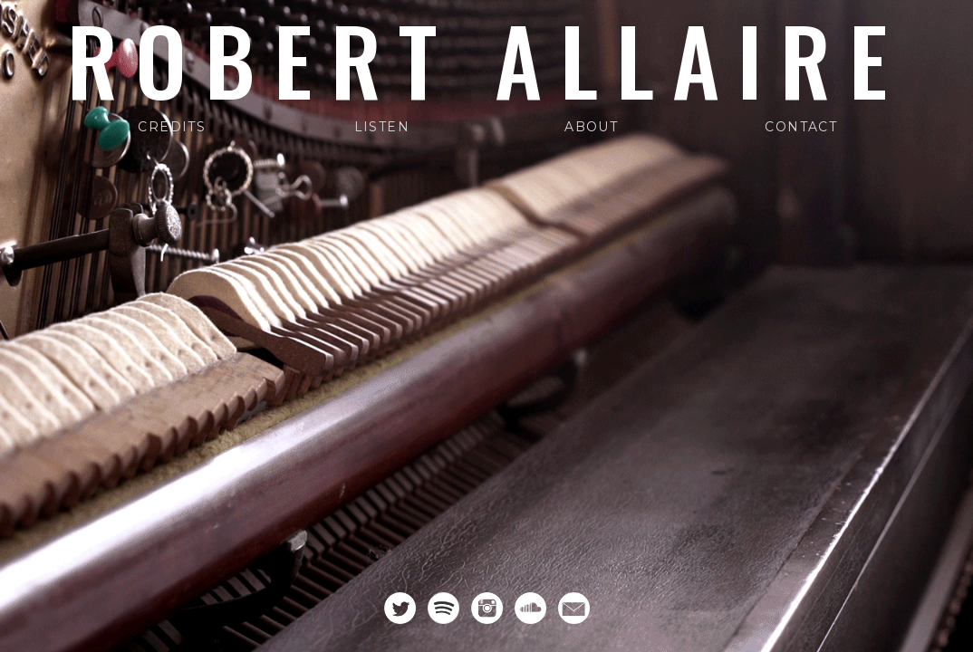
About (591, 127)
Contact (801, 127)
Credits (172, 127)
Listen (381, 127)
